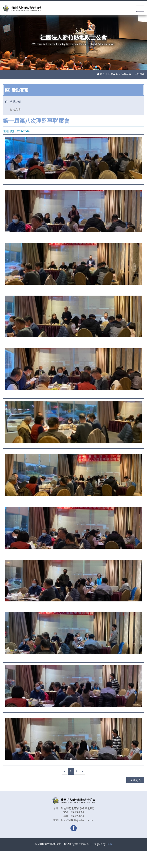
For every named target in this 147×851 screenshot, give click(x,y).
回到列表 (135, 780)
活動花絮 (113, 74)
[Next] (82, 771)
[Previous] (65, 771)
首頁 (101, 74)
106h (109, 843)
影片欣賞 (15, 109)
